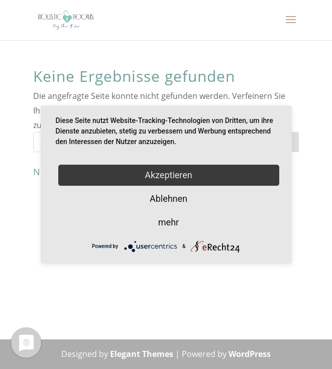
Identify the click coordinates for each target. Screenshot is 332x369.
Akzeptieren (168, 175)
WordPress (250, 353)
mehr (168, 222)
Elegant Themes (141, 353)
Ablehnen (168, 198)
